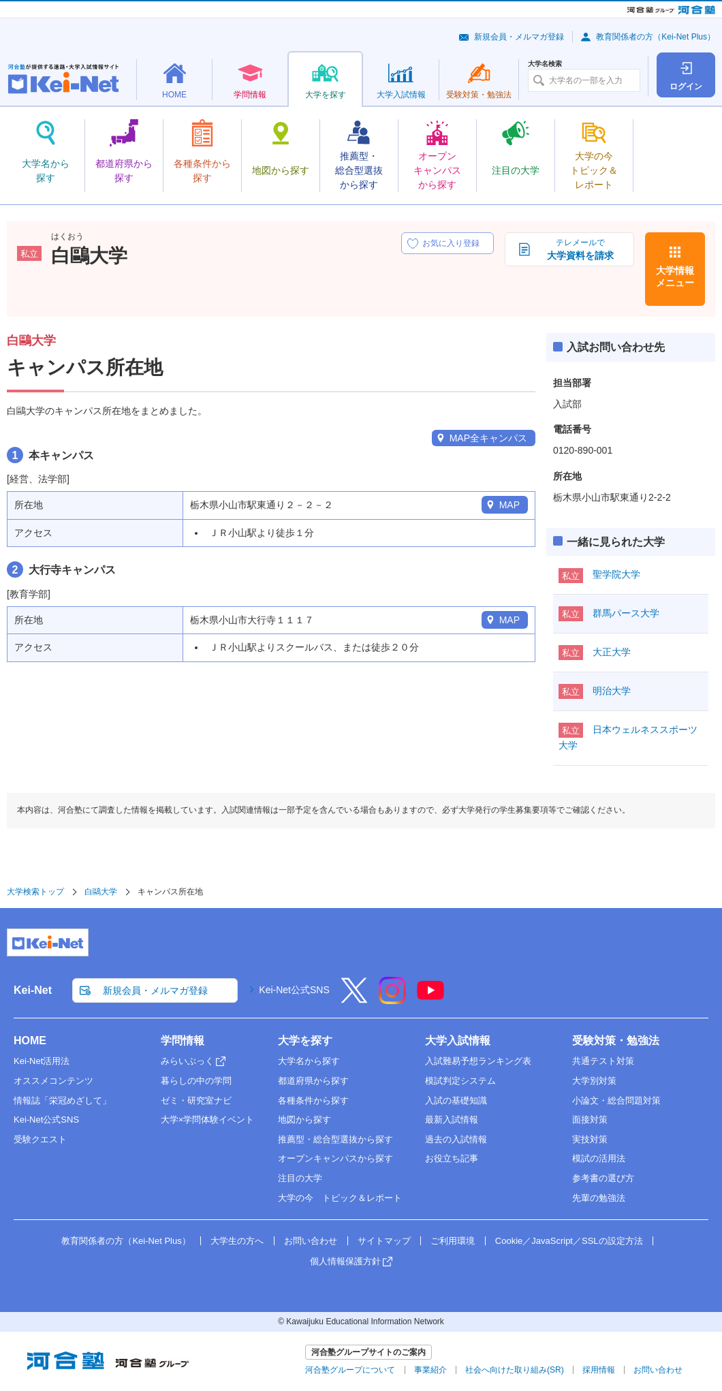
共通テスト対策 (603, 1061)
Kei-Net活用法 (41, 1061)
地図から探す (304, 1119)
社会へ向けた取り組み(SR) (514, 1370)
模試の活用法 (598, 1158)
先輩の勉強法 (598, 1198)
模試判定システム (460, 1081)
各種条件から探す (313, 1100)
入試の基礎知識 (456, 1100)
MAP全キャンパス (488, 438)
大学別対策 (594, 1081)
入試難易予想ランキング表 (478, 1061)
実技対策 (590, 1139)
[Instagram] (392, 999)
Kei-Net (33, 990)
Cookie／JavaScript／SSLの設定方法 (569, 1241)
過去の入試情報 (456, 1139)
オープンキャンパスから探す (335, 1158)
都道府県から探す (313, 1081)
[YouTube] (430, 999)
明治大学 (612, 690)
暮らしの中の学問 (196, 1081)
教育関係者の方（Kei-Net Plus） (655, 37)
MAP (509, 504)
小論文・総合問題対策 (616, 1100)
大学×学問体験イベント (208, 1119)
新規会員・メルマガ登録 (519, 37)
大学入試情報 (457, 1040)
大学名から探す (309, 1061)
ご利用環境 (452, 1241)
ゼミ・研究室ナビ (196, 1100)
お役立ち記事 (451, 1158)
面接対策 (590, 1119)
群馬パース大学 (626, 613)
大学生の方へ (237, 1241)
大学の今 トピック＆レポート (340, 1198)
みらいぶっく (187, 1061)
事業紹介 (430, 1370)
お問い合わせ (310, 1241)
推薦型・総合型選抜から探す (335, 1139)
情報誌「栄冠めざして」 (62, 1100)
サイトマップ (384, 1241)
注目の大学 (300, 1178)
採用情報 (598, 1370)
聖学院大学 (616, 574)
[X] (354, 999)
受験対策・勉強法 (615, 1040)
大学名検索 (545, 64)
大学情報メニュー (675, 276)
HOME (30, 1040)
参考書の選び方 (603, 1178)
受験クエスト (40, 1139)
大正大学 (612, 651)
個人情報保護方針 (345, 1261)
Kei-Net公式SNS (294, 989)
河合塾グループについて (350, 1370)
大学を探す (305, 1040)
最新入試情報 (451, 1119)
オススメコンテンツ (53, 1081)
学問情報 (182, 1040)
